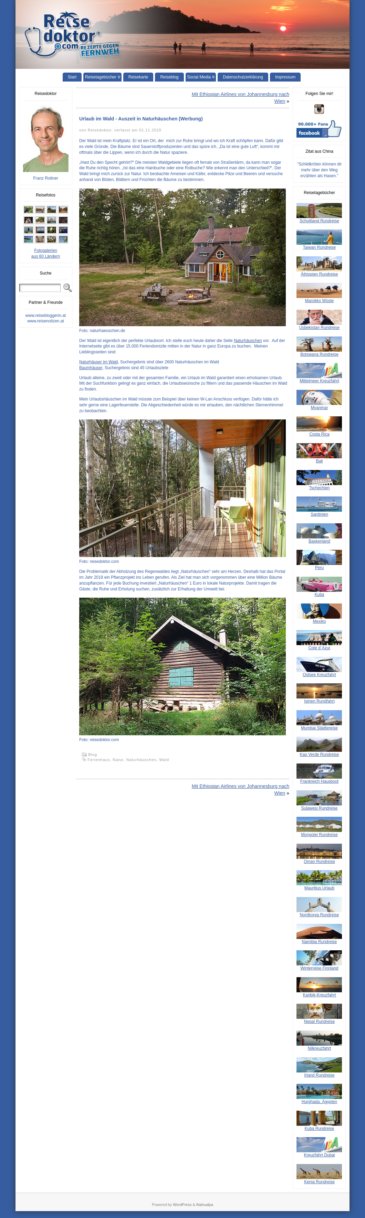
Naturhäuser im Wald (98, 362)
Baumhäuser (90, 367)
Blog (92, 754)
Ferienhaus (98, 760)
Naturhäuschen (248, 340)
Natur (118, 760)
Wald (164, 760)
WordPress (182, 1205)
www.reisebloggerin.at (45, 315)
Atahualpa (204, 1205)
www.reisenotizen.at (45, 321)
